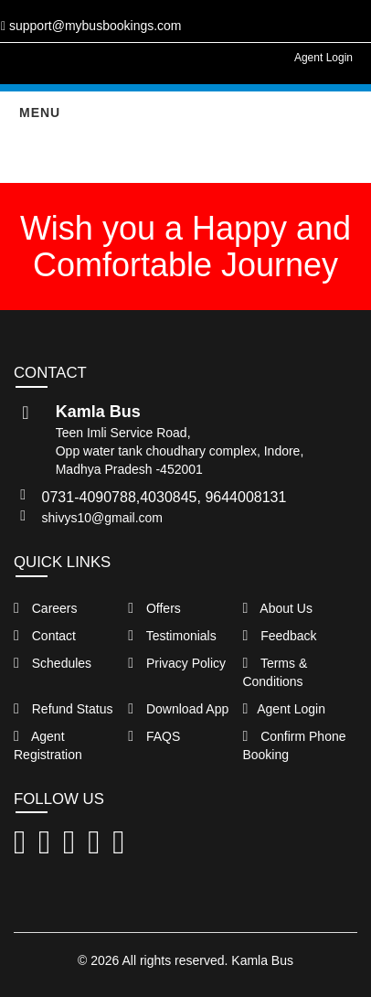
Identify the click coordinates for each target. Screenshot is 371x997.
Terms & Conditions (274, 672)
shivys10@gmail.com (102, 517)
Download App (178, 709)
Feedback (279, 635)
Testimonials (172, 635)
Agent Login (323, 57)
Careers (46, 608)
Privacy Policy (177, 663)
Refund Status (63, 709)
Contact (45, 635)
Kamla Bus (262, 960)
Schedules (52, 663)
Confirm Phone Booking (293, 745)
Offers (154, 608)
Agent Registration (48, 745)
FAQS (154, 736)
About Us (277, 608)
